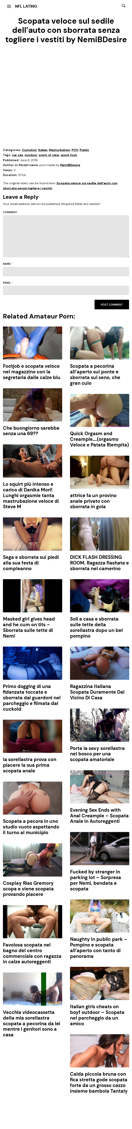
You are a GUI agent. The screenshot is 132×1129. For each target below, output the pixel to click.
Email (8, 282)
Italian (42, 150)
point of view (49, 155)
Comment (11, 212)
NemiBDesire (70, 165)
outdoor (31, 155)
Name (8, 264)
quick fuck (69, 155)
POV (75, 150)
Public (84, 150)
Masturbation (59, 150)
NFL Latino (26, 6)
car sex (17, 155)
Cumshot (29, 150)
